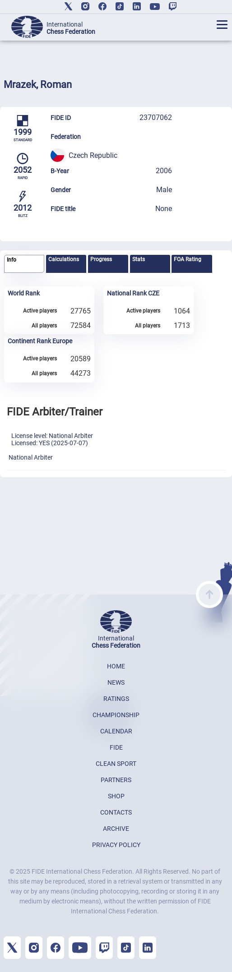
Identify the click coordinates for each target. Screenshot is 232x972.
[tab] (24, 264)
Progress (101, 259)
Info (11, 260)
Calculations (63, 259)
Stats (138, 259)
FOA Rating (187, 259)
